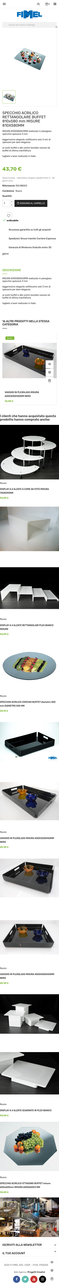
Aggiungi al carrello (31, 203)
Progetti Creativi (36, 1272)
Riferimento (8, 185)
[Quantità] (6, 203)
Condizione (8, 191)
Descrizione (11, 270)
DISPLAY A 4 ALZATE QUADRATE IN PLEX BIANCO (25, 1110)
